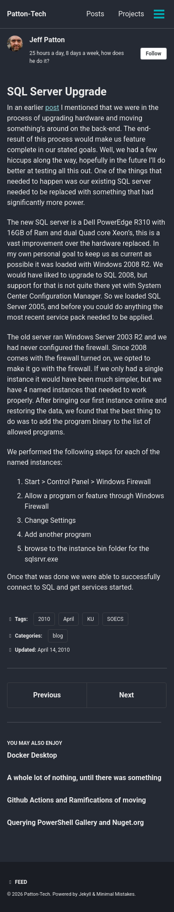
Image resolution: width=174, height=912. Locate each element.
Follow (153, 54)
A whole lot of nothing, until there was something (84, 777)
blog (58, 636)
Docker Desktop (32, 755)
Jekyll (85, 894)
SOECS (115, 619)
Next (126, 695)
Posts (95, 14)
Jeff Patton (47, 40)
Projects (131, 14)
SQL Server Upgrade (57, 91)
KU (90, 619)
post (52, 107)
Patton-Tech (26, 14)
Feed (17, 882)
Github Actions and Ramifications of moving (76, 800)
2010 (44, 619)
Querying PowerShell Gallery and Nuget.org (75, 822)
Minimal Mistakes (116, 894)
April (68, 619)
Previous (47, 695)
